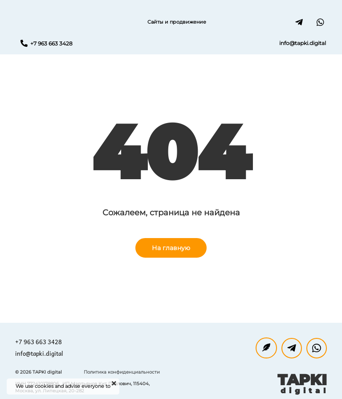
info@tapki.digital (39, 353)
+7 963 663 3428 (38, 341)
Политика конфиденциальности (122, 372)
